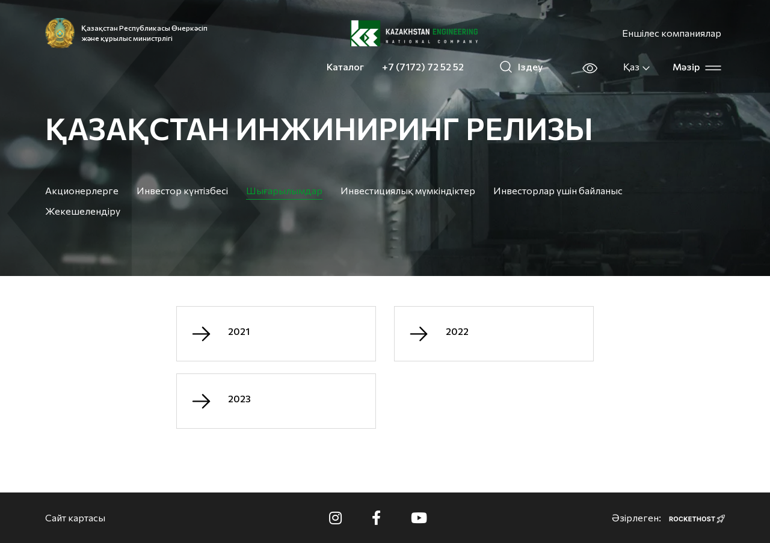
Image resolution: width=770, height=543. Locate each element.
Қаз (637, 67)
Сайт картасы (75, 517)
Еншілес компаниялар (671, 32)
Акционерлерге (82, 190)
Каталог (345, 66)
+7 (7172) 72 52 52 (423, 66)
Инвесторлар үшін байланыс (558, 190)
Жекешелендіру (82, 210)
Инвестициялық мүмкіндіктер (407, 190)
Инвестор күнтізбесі (182, 190)
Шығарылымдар (284, 190)
